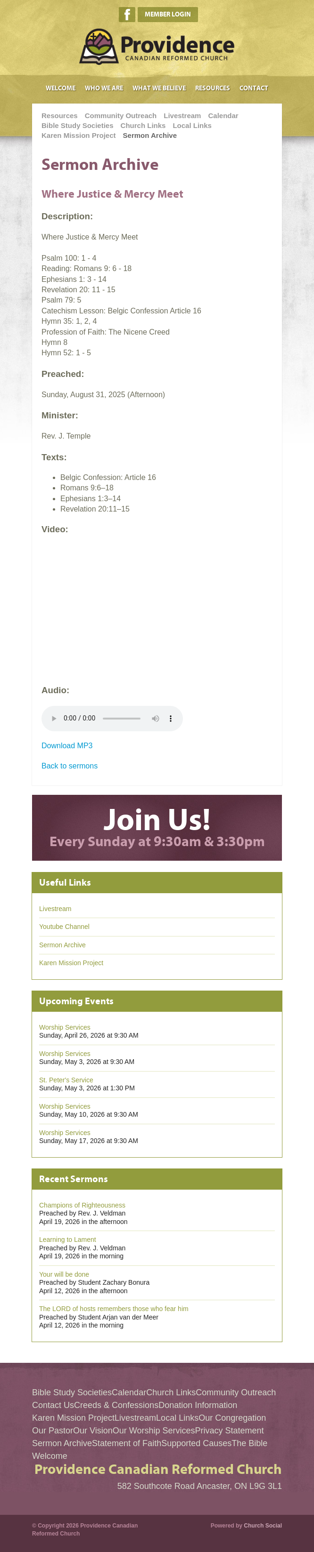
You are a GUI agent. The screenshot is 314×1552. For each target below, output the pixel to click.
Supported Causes (196, 1443)
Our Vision (93, 1430)
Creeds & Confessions (116, 1405)
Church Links (143, 125)
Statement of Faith (126, 1443)
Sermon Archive (150, 135)
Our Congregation (232, 1418)
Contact (254, 88)
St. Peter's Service (66, 1080)
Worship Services (65, 1027)
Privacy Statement (229, 1430)
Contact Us (53, 1405)
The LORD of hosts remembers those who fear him (114, 1308)
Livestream (182, 116)
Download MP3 (67, 746)
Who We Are (104, 88)
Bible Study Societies (77, 125)
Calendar (223, 116)
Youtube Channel (64, 926)
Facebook (127, 14)
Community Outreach (121, 116)
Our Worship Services (154, 1430)
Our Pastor (52, 1430)
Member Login (168, 14)
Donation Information (197, 1405)
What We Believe (159, 88)
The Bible (249, 1443)
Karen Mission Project (78, 135)
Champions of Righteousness (82, 1205)
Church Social (263, 1525)
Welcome (60, 88)
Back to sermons (69, 766)
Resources (212, 88)
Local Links (192, 125)
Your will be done (64, 1274)
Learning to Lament (67, 1239)
